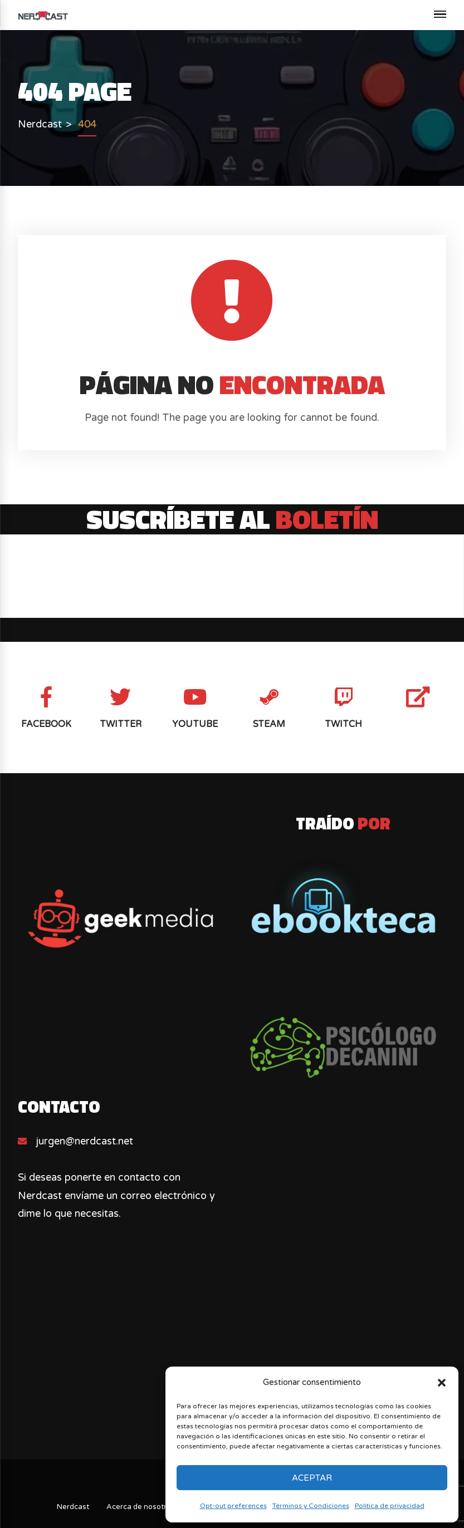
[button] (441, 1382)
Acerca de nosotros (140, 1506)
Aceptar (312, 1478)
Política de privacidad (389, 1506)
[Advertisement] (232, 1364)
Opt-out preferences (233, 1506)
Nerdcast (73, 1506)
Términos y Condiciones (310, 1506)
